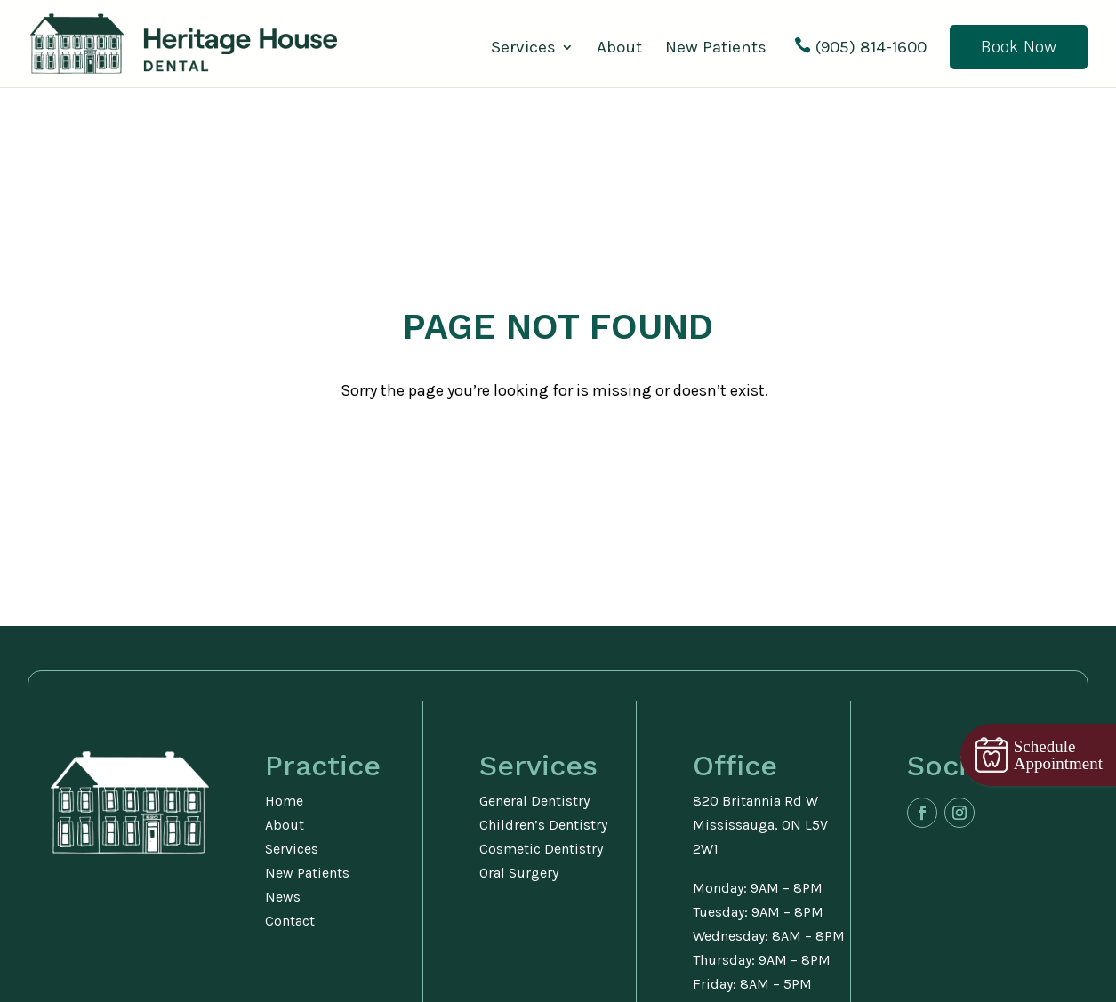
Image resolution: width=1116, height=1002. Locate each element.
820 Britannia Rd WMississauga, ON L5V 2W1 (760, 824)
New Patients (716, 49)
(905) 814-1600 (871, 48)
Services (523, 49)
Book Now (1018, 46)
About (619, 49)
